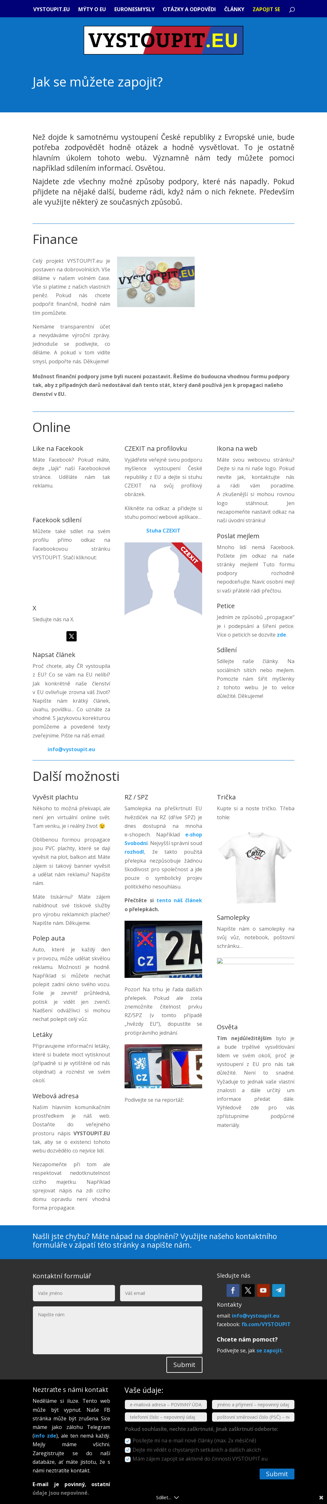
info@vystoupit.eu (71, 749)
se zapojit (269, 1350)
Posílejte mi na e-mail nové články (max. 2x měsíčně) (190, 1440)
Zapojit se (266, 10)
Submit (184, 1364)
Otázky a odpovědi (189, 10)
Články (234, 10)
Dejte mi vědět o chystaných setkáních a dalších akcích (193, 1449)
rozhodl (134, 851)
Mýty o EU (92, 10)
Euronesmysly (134, 10)
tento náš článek (179, 900)
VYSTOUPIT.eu (51, 10)
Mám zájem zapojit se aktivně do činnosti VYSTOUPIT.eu (196, 1458)
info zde (45, 1435)
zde (281, 634)
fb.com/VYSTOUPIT (266, 1324)
